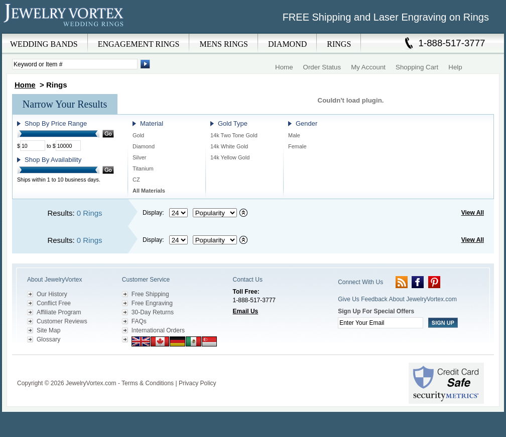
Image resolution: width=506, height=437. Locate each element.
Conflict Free (54, 303)
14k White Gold (229, 146)
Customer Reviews (62, 321)
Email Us (246, 311)
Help (455, 67)
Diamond (144, 146)
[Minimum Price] (32, 145)
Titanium (143, 168)
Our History (52, 294)
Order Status (322, 67)
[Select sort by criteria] (215, 212)
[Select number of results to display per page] (178, 212)
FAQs (139, 321)
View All (472, 212)
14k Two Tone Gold (234, 135)
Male (294, 135)
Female (297, 146)
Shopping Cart (417, 67)
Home (284, 67)
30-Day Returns (153, 312)
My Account (368, 67)
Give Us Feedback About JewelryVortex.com (397, 299)
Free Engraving (152, 303)
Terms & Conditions (147, 383)
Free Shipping (150, 294)
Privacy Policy (197, 383)
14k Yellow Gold (229, 157)
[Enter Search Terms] (75, 64)
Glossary (48, 339)
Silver (140, 157)
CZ (136, 180)
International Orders (158, 330)
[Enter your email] (380, 322)
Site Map (48, 330)
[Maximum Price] (68, 145)
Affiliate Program (59, 312)
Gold (138, 135)
